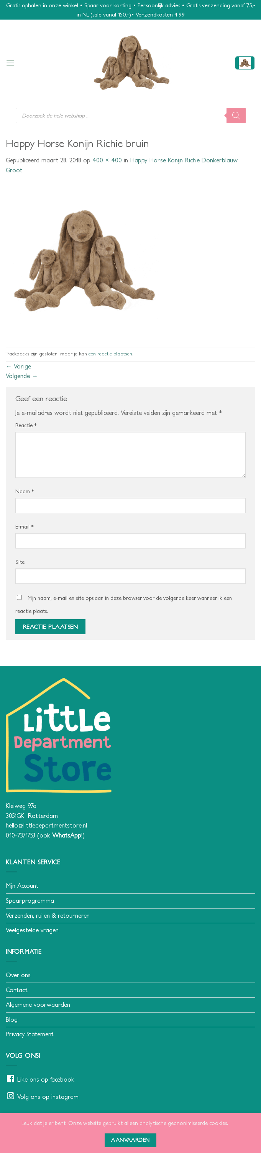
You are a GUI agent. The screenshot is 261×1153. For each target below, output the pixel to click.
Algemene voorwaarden (38, 1004)
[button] (10, 62)
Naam (24, 491)
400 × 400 (107, 160)
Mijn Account (22, 885)
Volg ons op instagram (48, 1096)
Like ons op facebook (45, 1079)
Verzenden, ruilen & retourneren (48, 915)
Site (20, 562)
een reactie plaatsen (110, 354)
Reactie (26, 425)
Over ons (18, 974)
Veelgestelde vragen (32, 930)
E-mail (24, 527)
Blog (12, 1019)
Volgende (22, 375)
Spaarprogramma (30, 900)
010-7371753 (20, 835)
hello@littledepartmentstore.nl (46, 825)
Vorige (18, 366)
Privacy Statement (30, 1034)
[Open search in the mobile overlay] (131, 115)
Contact (17, 989)
